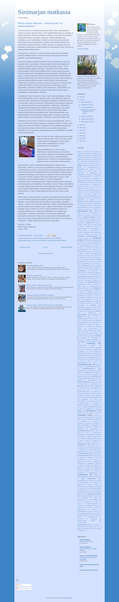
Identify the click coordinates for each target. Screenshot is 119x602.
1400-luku (87, 151)
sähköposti (98, 463)
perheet (79, 386)
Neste (85, 357)
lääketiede (79, 326)
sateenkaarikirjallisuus (84, 430)
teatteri (79, 469)
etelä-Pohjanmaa (94, 213)
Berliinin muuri (88, 186)
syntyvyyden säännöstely (83, 461)
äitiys (92, 528)
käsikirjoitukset (86, 309)
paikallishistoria (81, 376)
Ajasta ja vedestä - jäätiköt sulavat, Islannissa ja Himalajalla (45, 305)
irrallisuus (98, 251)
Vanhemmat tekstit (66, 247)
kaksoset (91, 267)
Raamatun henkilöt (82, 405)
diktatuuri (79, 195)
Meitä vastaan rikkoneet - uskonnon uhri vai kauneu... (88, 111)
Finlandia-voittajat (89, 217)
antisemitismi (93, 173)
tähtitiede (81, 488)
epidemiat (96, 205)
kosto (78, 299)
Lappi (97, 311)
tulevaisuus (80, 484)
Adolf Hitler (90, 161)
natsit (96, 355)
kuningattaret (81, 305)
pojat (88, 393)
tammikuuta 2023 (86, 121)
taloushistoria (80, 467)
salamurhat (88, 427)
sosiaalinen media (93, 446)
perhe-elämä (94, 384)
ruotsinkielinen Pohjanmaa (93, 419)
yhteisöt (96, 524)
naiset (89, 353)
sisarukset (79, 442)
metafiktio (83, 337)
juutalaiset (87, 263)
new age (99, 359)
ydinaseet (79, 517)
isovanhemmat (81, 255)
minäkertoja (57, 238)
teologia (96, 469)
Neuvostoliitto (91, 359)
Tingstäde (96, 474)
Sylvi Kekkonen (93, 459)
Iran (93, 251)
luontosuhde (80, 324)
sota (90, 448)
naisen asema (81, 353)
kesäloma (96, 284)
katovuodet (83, 274)
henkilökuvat (87, 232)
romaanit (34, 240)
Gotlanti (88, 222)
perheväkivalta (94, 387)
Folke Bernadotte (83, 219)
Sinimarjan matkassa (44, 11)
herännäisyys (97, 232)
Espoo (78, 213)
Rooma (79, 417)
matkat (90, 335)
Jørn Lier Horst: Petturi (86, 541)
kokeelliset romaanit (93, 291)
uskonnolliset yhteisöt (59, 240)
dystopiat (79, 197)
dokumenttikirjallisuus (92, 195)
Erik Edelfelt (96, 207)
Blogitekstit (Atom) (47, 253)
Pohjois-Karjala (81, 393)
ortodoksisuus (87, 374)
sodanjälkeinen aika (83, 444)
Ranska (81, 409)
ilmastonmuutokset (85, 246)
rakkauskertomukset (95, 407)
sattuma (79, 432)
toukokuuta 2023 (86, 107)
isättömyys (96, 257)
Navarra (79, 357)
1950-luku (79, 157)
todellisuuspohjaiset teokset (85, 476)
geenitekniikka (95, 220)
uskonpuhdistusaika (85, 496)
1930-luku (96, 155)
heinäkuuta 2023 (86, 104)
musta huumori (93, 351)
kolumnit (90, 295)
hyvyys (88, 242)
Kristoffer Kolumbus (85, 303)
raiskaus (79, 407)
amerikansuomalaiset (92, 167)
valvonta (79, 503)
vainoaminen (87, 501)
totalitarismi (92, 480)
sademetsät (96, 423)
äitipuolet (79, 528)
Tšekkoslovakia (84, 482)
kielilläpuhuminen (94, 286)
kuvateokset (80, 307)
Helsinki (79, 232)
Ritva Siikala (89, 412)
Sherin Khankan (81, 438)
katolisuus (98, 272)
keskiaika (79, 284)
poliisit (93, 393)
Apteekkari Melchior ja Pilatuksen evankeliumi (40, 295)
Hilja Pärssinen (85, 234)
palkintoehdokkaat (82, 378)
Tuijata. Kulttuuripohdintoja (88, 556)
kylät (78, 309)
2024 (81, 97)
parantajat (79, 380)
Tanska (97, 467)
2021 (81, 127)
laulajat (89, 316)
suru (100, 455)
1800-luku (96, 153)
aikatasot (80, 165)
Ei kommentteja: (39, 235)
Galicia (89, 220)
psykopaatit (84, 399)
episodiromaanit (81, 207)
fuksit (98, 219)
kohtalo (82, 291)
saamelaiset (95, 421)
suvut (96, 457)
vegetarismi (89, 507)
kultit (96, 303)
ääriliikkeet (82, 530)
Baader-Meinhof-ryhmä (95, 182)
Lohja (83, 320)
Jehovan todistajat (37, 238)
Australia (96, 176)
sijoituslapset (90, 438)
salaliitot (79, 427)
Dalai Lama (87, 194)
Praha (97, 395)
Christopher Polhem (84, 192)
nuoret (96, 361)
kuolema (93, 305)
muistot (96, 349)
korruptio (96, 297)
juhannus (92, 261)
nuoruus (95, 362)
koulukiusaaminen (82, 301)
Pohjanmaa (96, 391)
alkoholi (79, 167)
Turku (96, 484)
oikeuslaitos (98, 366)
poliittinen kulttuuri (83, 395)
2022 (81, 125)
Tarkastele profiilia (82, 49)
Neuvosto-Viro (81, 359)
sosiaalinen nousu (81, 448)
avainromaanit (81, 180)
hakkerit (97, 222)
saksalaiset (87, 425)
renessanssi (89, 409)
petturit (96, 389)
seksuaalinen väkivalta (94, 434)
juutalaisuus (96, 263)
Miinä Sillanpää (92, 341)
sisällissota (96, 442)
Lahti (100, 309)
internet (97, 247)
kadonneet (86, 265)
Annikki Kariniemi (93, 171)
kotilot (96, 299)
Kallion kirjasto (88, 269)
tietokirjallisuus (82, 475)
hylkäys (82, 242)
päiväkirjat (95, 403)
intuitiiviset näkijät (81, 251)
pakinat (89, 376)
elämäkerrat (81, 201)
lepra (96, 316)
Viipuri (90, 511)
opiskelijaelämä (88, 372)
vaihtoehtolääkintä (94, 499)
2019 (81, 133)
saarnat (88, 423)
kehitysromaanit (48, 238)
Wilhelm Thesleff (95, 515)
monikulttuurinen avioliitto (86, 345)
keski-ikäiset (80, 282)
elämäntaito (89, 203)
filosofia (79, 217)
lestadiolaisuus (81, 318)
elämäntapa (98, 203)
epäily (89, 207)
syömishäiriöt (42, 240)
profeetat (79, 397)
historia (96, 234)
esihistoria (96, 209)
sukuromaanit (89, 451)
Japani (86, 259)
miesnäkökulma (81, 341)
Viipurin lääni (98, 511)
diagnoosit (96, 194)
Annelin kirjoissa (85, 547)
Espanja (96, 211)
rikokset (79, 411)
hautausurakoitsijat (82, 228)
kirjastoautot (80, 290)
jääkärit (79, 265)
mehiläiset (98, 336)
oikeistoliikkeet (89, 366)
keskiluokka (88, 284)
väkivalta (79, 515)
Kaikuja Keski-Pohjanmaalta (89, 570)
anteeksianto (80, 173)
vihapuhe (95, 509)
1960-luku (87, 157)
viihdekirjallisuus (81, 511)
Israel (88, 255)
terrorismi (96, 470)
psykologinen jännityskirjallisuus (92, 397)
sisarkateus (95, 440)
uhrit (86, 488)
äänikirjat (99, 528)
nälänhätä (98, 364)
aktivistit (97, 165)
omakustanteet (90, 370)
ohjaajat (81, 366)
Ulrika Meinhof (95, 490)
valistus (97, 501)
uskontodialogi (97, 496)
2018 (81, 136)
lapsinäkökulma (82, 315)
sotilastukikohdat (97, 448)
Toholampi (98, 476)
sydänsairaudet (81, 459)
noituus (81, 361)
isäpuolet (99, 255)
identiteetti (96, 242)
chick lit (99, 190)
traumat (99, 480)
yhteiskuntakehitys (81, 522)
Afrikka (79, 163)
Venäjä (97, 507)
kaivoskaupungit (83, 267)
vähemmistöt (96, 513)
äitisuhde (86, 528)
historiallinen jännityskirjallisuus (87, 236)
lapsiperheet (95, 314)
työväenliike (98, 486)
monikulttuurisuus (81, 347)
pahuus (96, 374)
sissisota (88, 442)
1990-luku (87, 159)
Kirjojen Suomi (89, 290)
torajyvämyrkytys (82, 480)
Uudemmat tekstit (25, 247)
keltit (90, 278)
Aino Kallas (89, 165)
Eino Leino (87, 197)
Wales (86, 515)
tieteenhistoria (80, 472)
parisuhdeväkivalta (83, 382)
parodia (93, 382)
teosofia (79, 470)
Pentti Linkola (83, 384)
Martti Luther (90, 334)
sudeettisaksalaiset (94, 449)
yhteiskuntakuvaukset (83, 524)
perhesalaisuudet (96, 385)
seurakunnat (96, 436)
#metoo (79, 151)
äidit (98, 526)
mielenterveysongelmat (92, 339)
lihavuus (97, 318)
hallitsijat (79, 224)
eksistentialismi (81, 199)
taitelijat (81, 465)
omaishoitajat (80, 370)
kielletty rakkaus (81, 288)
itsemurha (79, 259)
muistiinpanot (88, 349)
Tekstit (20, 585)
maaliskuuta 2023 (86, 119)
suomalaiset (98, 451)
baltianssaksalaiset (84, 184)
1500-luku (96, 151)
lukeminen (90, 320)
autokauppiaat (95, 178)
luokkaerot (98, 320)
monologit (90, 347)
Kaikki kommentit (23, 588)
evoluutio (88, 215)
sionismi (87, 440)
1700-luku (88, 153)
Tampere (89, 467)
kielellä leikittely (81, 286)
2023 (81, 100)
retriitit (97, 409)
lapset (78, 313)
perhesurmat (83, 387)
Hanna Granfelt (87, 224)
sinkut (81, 440)
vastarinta (80, 507)
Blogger (70, 598)
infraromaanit (88, 247)
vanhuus (89, 505)
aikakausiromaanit (94, 163)
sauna (87, 432)
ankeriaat (92, 169)
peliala (99, 382)
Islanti (87, 253)
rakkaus (85, 407)
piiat (90, 391)
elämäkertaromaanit (93, 201)
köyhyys (95, 309)
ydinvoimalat (80, 518)
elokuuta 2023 (85, 102)
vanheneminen (81, 505)
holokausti (90, 240)
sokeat (97, 444)
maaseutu (95, 332)
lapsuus (79, 317)
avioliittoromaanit (82, 182)
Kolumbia (82, 295)
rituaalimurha (80, 412)
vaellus (95, 497)
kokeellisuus (80, 293)
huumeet (98, 240)
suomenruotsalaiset (83, 455)
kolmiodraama (97, 293)
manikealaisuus (81, 334)
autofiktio (86, 178)
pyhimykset (92, 401)
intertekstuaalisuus (82, 249)
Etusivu (45, 247)
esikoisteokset (27, 238)
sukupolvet (80, 451)
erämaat (88, 209)
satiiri (96, 430)
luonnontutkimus (95, 322)
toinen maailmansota (88, 478)
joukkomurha (83, 261)
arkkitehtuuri (97, 174)
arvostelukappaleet (85, 176)
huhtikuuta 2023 (86, 116)
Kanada (97, 269)
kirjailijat (96, 288)
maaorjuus (86, 332)
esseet (85, 213)
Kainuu (93, 265)
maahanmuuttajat (93, 328)
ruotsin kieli (92, 417)
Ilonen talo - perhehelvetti (34, 275)
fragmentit (92, 219)
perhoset (79, 389)
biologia (97, 186)
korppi (89, 297)
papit (98, 378)
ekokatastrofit (95, 197)
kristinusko (98, 301)
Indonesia (79, 247)
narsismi (90, 355)
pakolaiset (96, 376)
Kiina (90, 288)
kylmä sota (96, 307)
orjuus (97, 372)
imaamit (96, 246)
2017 (81, 138)
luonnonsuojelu (84, 322)
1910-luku (88, 155)
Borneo (86, 188)
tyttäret (91, 486)
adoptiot (97, 161)
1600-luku (80, 153)
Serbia (88, 436)
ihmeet (79, 244)
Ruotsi (85, 417)
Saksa (79, 425)
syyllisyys (96, 461)
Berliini (79, 186)
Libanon (90, 318)
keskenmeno (96, 280)
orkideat (79, 374)
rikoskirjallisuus (91, 411)
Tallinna (97, 465)
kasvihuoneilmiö (81, 272)
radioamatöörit (95, 405)
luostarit (90, 324)
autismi (79, 178)
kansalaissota (81, 271)
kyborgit (89, 307)
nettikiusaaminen (94, 357)
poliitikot (99, 393)
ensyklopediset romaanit (86, 205)
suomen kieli (96, 453)
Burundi (92, 188)
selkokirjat (82, 436)
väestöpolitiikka (87, 513)
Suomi (94, 455)
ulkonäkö (49, 240)
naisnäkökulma (81, 355)
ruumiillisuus (84, 421)
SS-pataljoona (83, 449)
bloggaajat (79, 188)
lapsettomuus (92, 313)
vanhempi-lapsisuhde (92, 503)
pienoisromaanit (81, 391)
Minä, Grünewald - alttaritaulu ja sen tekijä (39, 285)
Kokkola (88, 293)
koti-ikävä (87, 299)
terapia (87, 470)
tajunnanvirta (89, 465)
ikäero (90, 244)
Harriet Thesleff (85, 226)
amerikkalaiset (81, 169)
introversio (95, 249)
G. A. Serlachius (81, 220)
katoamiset (90, 272)
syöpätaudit (90, 463)
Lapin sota (90, 311)
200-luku (94, 159)
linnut (78, 320)
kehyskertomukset (81, 278)
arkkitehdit (89, 174)
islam (81, 253)
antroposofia (80, 174)
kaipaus (99, 265)
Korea (97, 295)
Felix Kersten (96, 215)
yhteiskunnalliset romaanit (86, 520)
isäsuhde (82, 257)
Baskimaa (95, 184)
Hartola (96, 226)
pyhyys (99, 401)
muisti (80, 349)
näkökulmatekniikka (84, 365)
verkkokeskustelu (81, 509)
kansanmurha (94, 270)
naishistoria (96, 353)
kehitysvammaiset (95, 276)
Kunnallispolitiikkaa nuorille (35, 265)
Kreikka (91, 301)
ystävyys (91, 526)
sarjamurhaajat (93, 428)
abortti (83, 161)
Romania (96, 415)
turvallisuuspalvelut (82, 486)
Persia (88, 389)
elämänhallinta (80, 203)
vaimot (79, 501)
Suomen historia (84, 453)
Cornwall (93, 192)
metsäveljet (80, 339)
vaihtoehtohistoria (81, 499)
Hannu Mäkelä (97, 224)
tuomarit (89, 484)
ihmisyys (85, 244)
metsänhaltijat (94, 337)
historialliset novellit (82, 238)
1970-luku (96, 157)
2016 (81, 141)
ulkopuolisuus (83, 490)
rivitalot (97, 412)
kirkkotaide (98, 290)
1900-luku (80, 155)
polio (92, 395)
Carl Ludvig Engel (90, 190)
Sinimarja (92, 24)
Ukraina (92, 488)
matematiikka (83, 335)
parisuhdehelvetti (92, 380)
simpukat (99, 438)
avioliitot (96, 180)
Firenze (99, 217)
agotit (85, 163)
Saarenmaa (80, 423)
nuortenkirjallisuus (82, 362)
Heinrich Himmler (82, 230)
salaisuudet (96, 425)
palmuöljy (92, 378)
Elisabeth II (94, 199)
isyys (92, 255)
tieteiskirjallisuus (93, 472)
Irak (89, 251)
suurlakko (89, 457)
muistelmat (98, 347)
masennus (98, 334)
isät (89, 257)
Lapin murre (82, 311)
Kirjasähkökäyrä (85, 540)
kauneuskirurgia (94, 274)
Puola (95, 399)
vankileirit (97, 505)
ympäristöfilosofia (81, 526)
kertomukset (87, 280)
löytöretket (88, 326)
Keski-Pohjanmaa (93, 282)
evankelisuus (80, 215)
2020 (81, 130)
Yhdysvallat (93, 518)
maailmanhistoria (81, 330)
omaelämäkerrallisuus (24, 240)
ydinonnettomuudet (92, 517)
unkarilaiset (80, 492)
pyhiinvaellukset (81, 401)
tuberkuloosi (95, 482)
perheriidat (87, 385)
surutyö (82, 457)
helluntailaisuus (94, 230)
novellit (89, 361)
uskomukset (89, 492)
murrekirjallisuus (81, 351)
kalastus (97, 267)
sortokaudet (80, 446)
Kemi (94, 278)
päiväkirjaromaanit (84, 403)
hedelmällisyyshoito (94, 228)
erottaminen (80, 209)
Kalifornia (79, 269)
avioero (90, 180)
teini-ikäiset (87, 469)
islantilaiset (96, 253)
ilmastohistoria (97, 244)
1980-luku (80, 159)
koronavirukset (81, 297)
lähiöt (97, 324)
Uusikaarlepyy (84, 497)
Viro (80, 513)
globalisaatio (80, 222)
